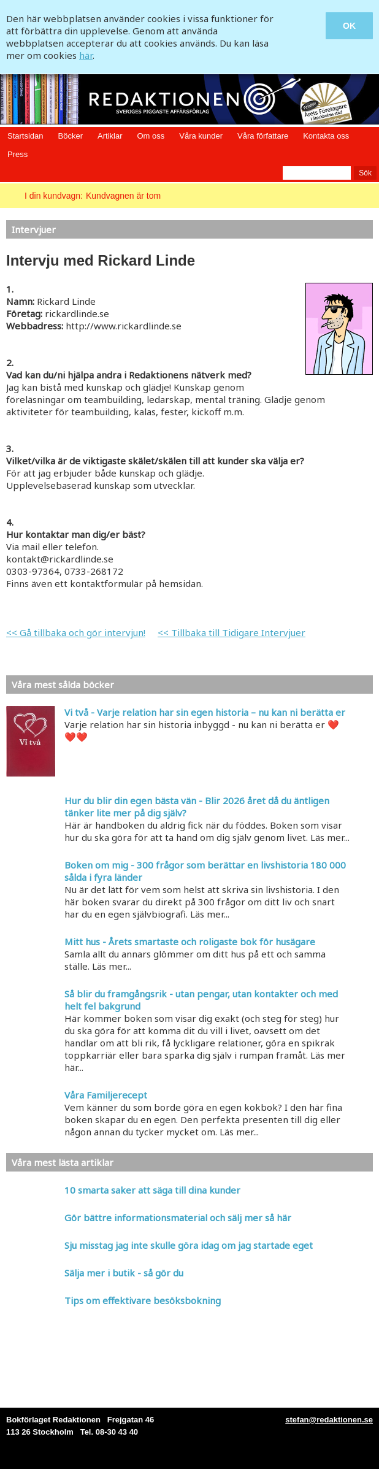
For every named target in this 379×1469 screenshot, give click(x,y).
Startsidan (25, 135)
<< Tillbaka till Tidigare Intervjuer (231, 632)
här (86, 55)
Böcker (70, 135)
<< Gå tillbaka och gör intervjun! (75, 632)
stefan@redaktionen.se (329, 1419)
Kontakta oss (326, 135)
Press (17, 154)
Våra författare (262, 135)
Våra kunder (201, 135)
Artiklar (110, 135)
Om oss (150, 135)
